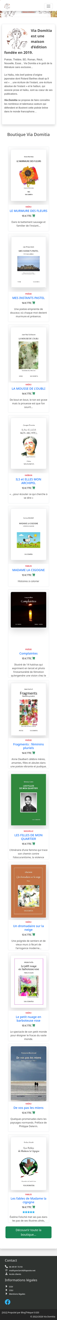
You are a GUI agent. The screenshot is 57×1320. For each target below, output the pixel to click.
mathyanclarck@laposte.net (22, 1270)
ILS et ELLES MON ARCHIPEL (28, 481)
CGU (11, 1290)
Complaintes (28, 653)
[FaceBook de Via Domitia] (9, 1302)
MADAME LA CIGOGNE (28, 570)
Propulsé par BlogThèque (20, 1312)
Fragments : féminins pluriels (28, 746)
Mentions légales (17, 1294)
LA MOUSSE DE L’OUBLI (28, 388)
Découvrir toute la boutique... (28, 1232)
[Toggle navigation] (48, 6)
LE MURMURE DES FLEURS (28, 211)
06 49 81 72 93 (15, 1266)
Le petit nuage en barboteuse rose (28, 1019)
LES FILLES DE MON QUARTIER (28, 837)
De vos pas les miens (29, 1108)
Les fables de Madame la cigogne (28, 1200)
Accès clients (15, 1274)
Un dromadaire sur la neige (28, 928)
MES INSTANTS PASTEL (28, 298)
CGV (11, 1286)
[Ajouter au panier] (33, 216)
